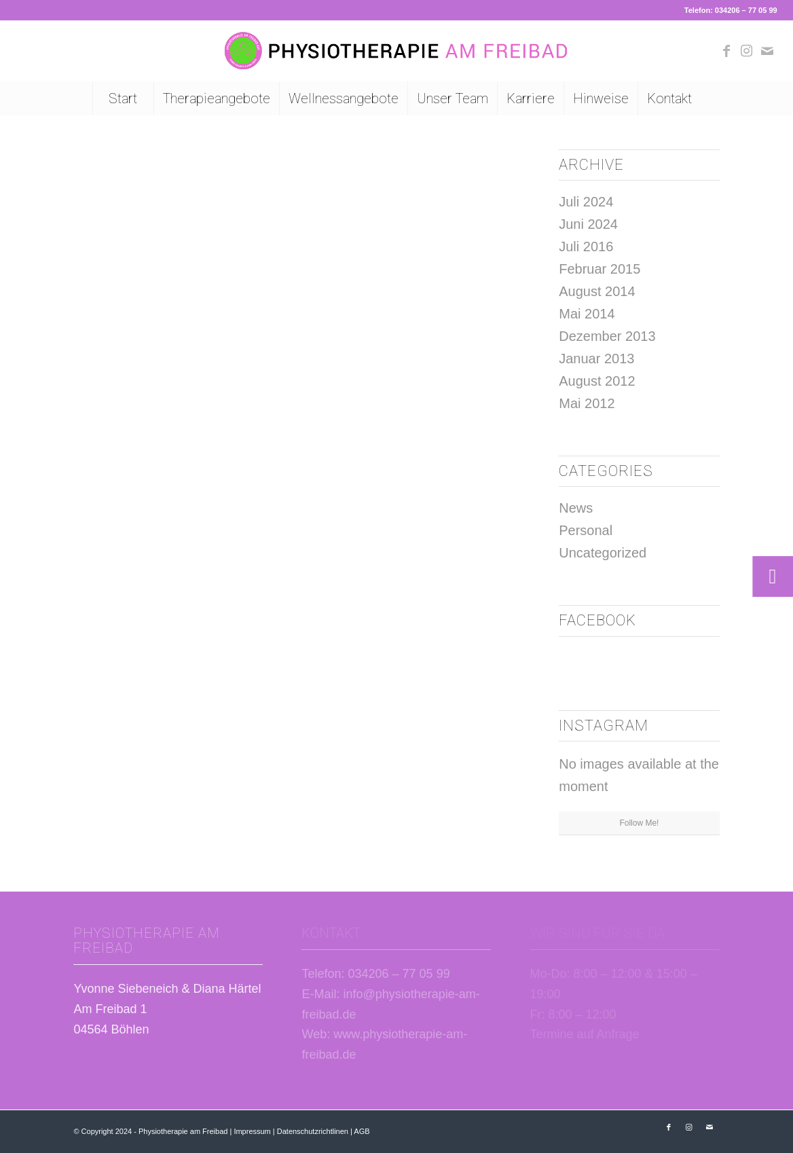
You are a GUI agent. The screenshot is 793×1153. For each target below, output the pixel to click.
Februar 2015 (599, 268)
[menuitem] (122, 98)
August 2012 (597, 380)
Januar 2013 (596, 358)
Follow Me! (639, 823)
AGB (361, 1131)
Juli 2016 (586, 246)
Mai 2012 (586, 403)
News (576, 507)
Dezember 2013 (607, 336)
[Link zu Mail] (767, 51)
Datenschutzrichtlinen (312, 1131)
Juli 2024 (586, 201)
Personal (585, 530)
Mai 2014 (586, 313)
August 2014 (597, 291)
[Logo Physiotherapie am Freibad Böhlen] (396, 50)
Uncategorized (602, 552)
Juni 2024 (588, 224)
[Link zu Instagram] (747, 51)
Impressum (252, 1131)
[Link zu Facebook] (726, 51)
